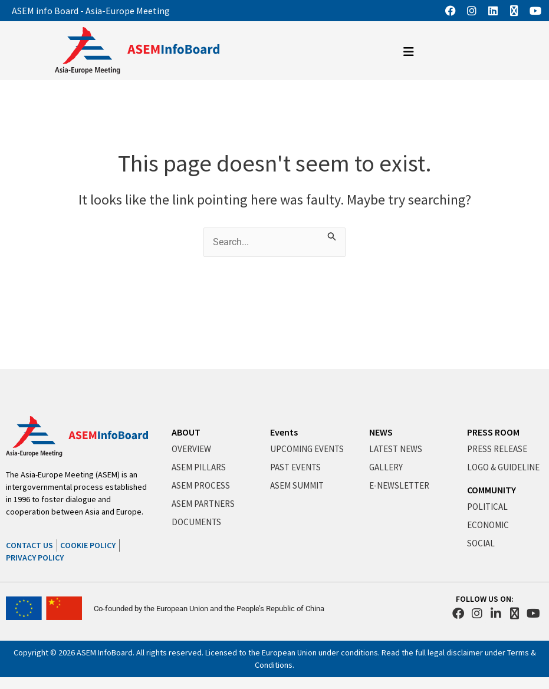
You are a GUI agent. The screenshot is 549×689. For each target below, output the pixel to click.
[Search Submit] (333, 235)
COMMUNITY (491, 490)
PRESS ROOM (493, 432)
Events (284, 432)
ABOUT (186, 432)
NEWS (381, 432)
